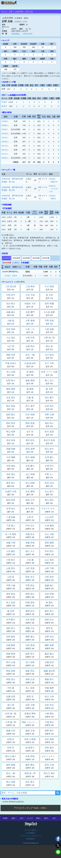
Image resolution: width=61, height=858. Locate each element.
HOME (5, 818)
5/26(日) (52, 196)
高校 (13, 818)
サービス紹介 (30, 830)
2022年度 (36, 258)
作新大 (53, 199)
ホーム (3, 12)
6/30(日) (52, 179)
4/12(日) (7, 276)
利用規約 (30, 839)
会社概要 (30, 833)
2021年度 (45, 258)
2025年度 (16, 258)
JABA (38, 818)
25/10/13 (5, 138)
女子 (54, 818)
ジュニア (30, 818)
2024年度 (26, 258)
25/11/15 (5, 150)
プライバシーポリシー (30, 836)
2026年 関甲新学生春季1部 (13, 272)
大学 (10, 12)
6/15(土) (52, 186)
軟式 (46, 818)
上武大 (15, 263)
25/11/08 (5, 146)
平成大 (4, 102)
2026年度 (6, 258)
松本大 (4, 106)
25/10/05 (5, 134)
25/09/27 (5, 129)
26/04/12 (5, 158)
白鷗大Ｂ (54, 182)
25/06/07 (5, 121)
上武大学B (19, 12)
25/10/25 (5, 142)
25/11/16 (5, 154)
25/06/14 (5, 125)
